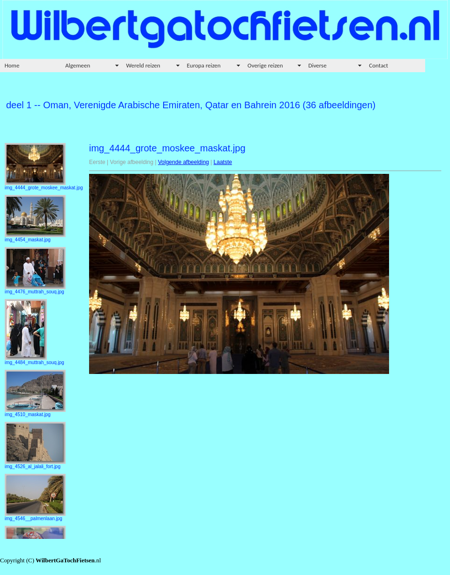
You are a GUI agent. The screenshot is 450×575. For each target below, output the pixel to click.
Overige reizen (265, 65)
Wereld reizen (143, 65)
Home (12, 65)
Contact (378, 65)
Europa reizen (204, 65)
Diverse (317, 65)
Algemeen (77, 65)
